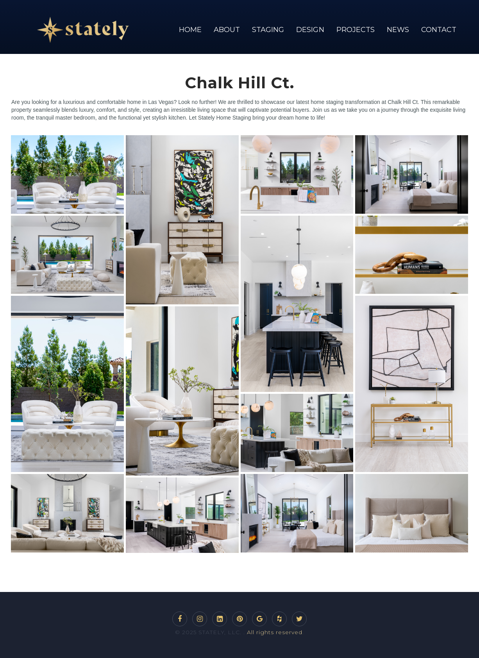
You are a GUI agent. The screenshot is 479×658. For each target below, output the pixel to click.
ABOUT (227, 29)
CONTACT (438, 29)
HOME (190, 29)
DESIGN (310, 29)
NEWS (398, 29)
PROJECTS (355, 29)
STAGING (268, 29)
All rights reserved (274, 632)
